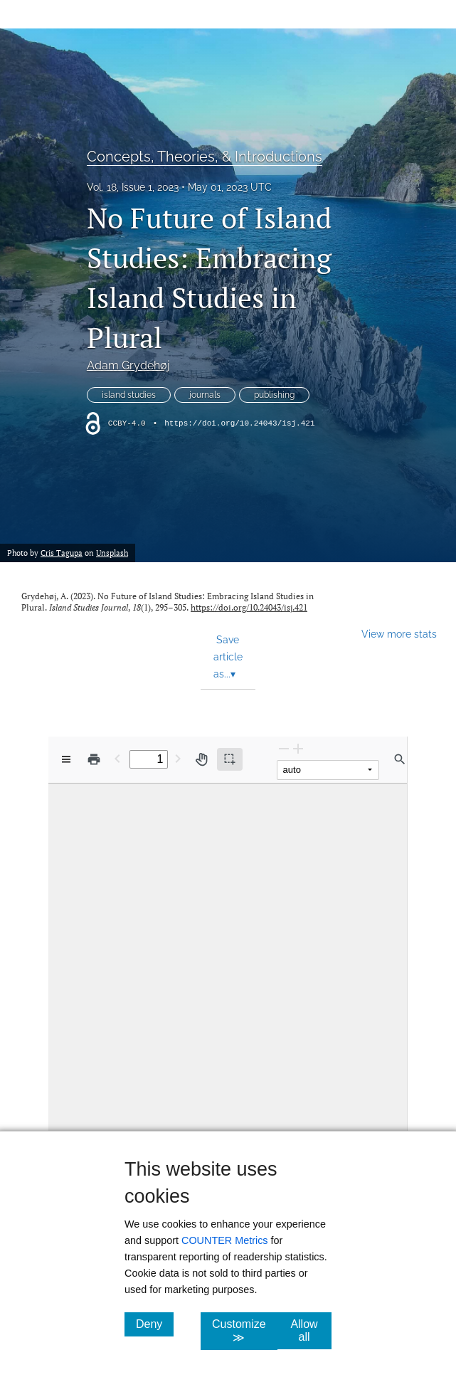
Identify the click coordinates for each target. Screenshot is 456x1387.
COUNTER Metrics (224, 1240)
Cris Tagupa (62, 553)
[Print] (94, 759)
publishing (274, 395)
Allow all (311, 1330)
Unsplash (112, 553)
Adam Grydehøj (128, 365)
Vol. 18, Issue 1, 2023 (133, 187)
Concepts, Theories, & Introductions (204, 156)
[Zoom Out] (283, 748)
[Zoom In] (298, 748)
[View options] (66, 759)
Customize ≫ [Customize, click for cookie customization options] (244, 1331)
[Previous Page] (117, 758)
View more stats (399, 634)
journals (205, 395)
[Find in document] (400, 759)
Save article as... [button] (228, 657)
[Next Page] (177, 758)
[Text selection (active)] (230, 759)
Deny (155, 1323)
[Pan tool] (201, 759)
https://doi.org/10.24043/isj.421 (239, 423)
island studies (129, 395)
